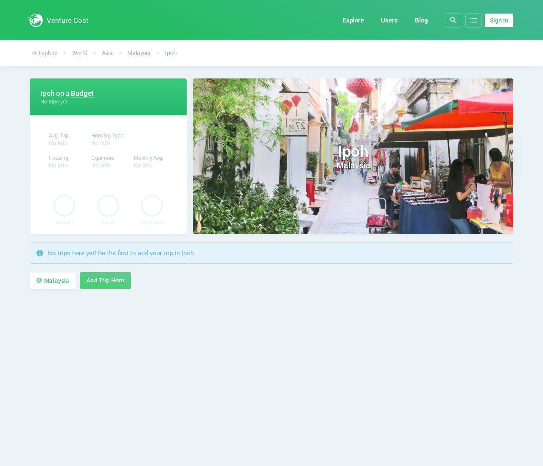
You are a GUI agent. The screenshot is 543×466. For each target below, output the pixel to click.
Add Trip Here (105, 280)
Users (389, 20)
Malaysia (138, 53)
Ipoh (170, 53)
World (79, 53)
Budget (82, 93)
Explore (353, 20)
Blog (421, 20)
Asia (107, 53)
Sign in (499, 20)
